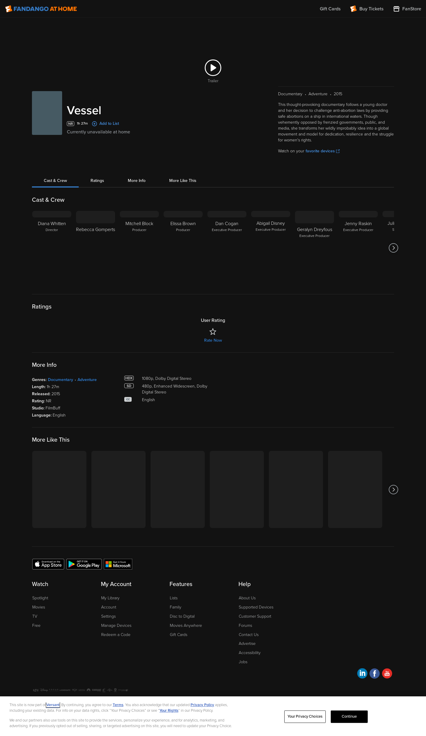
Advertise (247, 643)
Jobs (243, 661)
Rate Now (213, 340)
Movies (38, 607)
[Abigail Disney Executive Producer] (271, 248)
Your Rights (168, 710)
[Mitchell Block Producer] (139, 248)
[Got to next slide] (393, 248)
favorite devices (323, 151)
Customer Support (255, 616)
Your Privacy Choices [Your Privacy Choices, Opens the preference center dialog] (305, 716)
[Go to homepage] (41, 9)
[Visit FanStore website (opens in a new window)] (407, 9)
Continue (349, 716)
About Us (247, 598)
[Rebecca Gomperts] (95, 248)
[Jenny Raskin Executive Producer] (358, 248)
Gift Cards (178, 634)
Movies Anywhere (186, 625)
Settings (108, 616)
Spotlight (40, 598)
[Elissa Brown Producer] (183, 248)
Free (36, 625)
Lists (174, 598)
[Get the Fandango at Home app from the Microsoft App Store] (118, 564)
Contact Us (249, 634)
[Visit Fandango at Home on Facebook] (374, 674)
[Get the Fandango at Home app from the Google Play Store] (84, 564)
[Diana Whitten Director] (52, 248)
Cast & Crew (55, 180)
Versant (52, 705)
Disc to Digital (182, 616)
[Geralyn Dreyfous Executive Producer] (314, 248)
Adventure (87, 379)
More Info (137, 180)
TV (34, 616)
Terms (118, 705)
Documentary (60, 379)
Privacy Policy (202, 705)
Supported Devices (256, 607)
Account (108, 607)
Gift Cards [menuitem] (330, 9)
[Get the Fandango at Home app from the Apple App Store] (48, 564)
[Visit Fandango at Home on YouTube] (387, 674)
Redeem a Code (115, 634)
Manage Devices (116, 625)
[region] (213, 716)
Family (175, 607)
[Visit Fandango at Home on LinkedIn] (362, 674)
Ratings (97, 180)
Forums (245, 625)
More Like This (182, 180)
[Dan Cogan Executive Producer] (227, 248)
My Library (110, 598)
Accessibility (250, 652)
